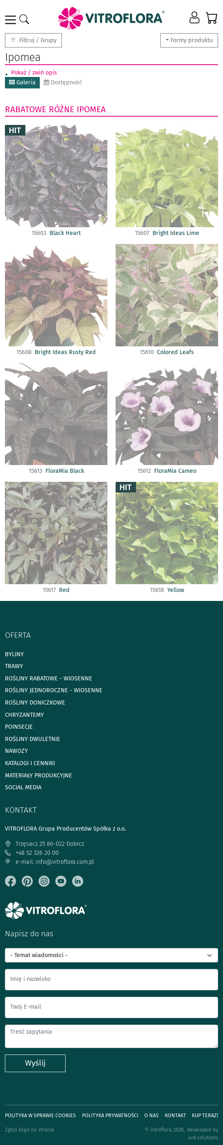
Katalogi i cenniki (30, 763)
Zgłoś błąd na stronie (29, 1130)
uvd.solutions (203, 1137)
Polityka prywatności (110, 1115)
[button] (195, 18)
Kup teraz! (205, 1115)
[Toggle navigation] (12, 19)
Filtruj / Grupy (33, 40)
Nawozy (16, 751)
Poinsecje (19, 726)
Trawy (14, 666)
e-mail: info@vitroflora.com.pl (49, 861)
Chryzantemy (24, 714)
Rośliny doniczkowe (35, 702)
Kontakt (175, 1115)
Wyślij (35, 1063)
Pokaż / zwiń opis (34, 72)
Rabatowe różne (39, 109)
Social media (23, 787)
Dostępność (63, 82)
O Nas (151, 1115)
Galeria (22, 82)
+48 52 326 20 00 (32, 852)
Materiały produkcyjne (38, 775)
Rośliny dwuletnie (32, 739)
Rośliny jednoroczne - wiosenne (53, 690)
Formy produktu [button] (192, 40)
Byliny (14, 654)
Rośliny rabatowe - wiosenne (48, 678)
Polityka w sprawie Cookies (40, 1115)
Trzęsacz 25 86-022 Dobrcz (44, 843)
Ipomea (91, 109)
